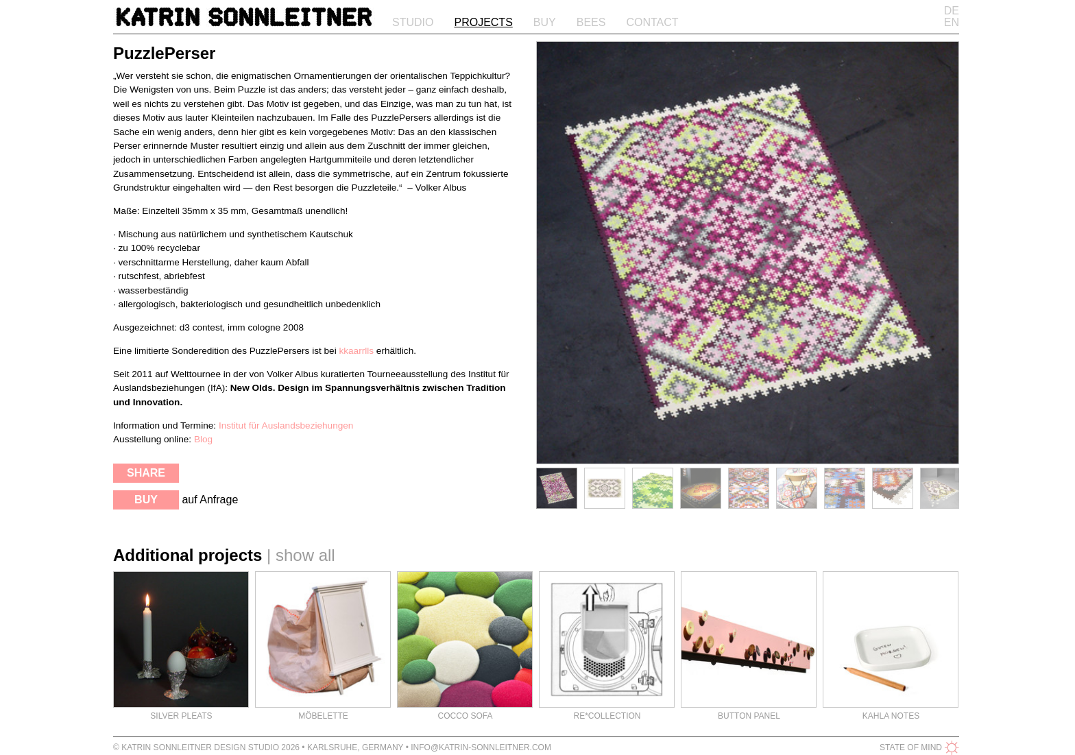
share (146, 473)
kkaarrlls (356, 351)
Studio (412, 22)
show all (305, 555)
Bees (591, 22)
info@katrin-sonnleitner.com (481, 747)
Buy (544, 22)
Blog (203, 439)
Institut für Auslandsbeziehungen (286, 425)
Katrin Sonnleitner (244, 19)
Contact (652, 22)
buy (146, 499)
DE (951, 10)
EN (951, 22)
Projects (483, 22)
